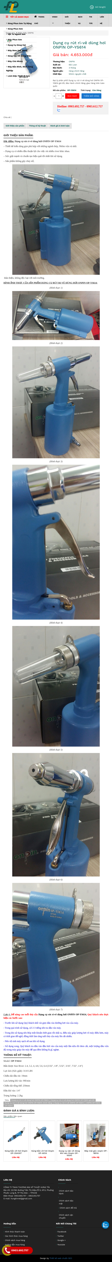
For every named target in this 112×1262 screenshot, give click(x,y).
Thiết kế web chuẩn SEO (60, 1258)
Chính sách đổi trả (68, 1208)
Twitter (60, 1236)
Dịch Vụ (80, 20)
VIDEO (54, 20)
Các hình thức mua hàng (16, 1236)
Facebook (61, 1232)
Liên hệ (102, 20)
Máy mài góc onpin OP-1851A (95, 1152)
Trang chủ (39, 19)
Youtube (61, 1245)
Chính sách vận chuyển (66, 1216)
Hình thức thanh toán (15, 1232)
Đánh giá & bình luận (60, 126)
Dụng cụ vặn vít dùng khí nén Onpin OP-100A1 (69, 1153)
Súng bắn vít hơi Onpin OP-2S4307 (16, 1152)
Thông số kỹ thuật (37, 126)
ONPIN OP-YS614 (93, 1103)
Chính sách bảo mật (66, 1202)
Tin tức (91, 20)
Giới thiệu (67, 20)
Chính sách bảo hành (66, 1192)
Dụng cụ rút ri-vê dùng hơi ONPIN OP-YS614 (79, 45)
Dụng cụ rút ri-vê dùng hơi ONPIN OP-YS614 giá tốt (72, 1100)
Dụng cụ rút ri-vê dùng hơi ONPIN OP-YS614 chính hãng (28, 1103)
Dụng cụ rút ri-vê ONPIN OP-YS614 (69, 1103)
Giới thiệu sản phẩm (15, 126)
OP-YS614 (9, 1106)
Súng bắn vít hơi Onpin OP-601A (42, 1152)
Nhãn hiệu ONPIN (26, 33)
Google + (61, 1240)
